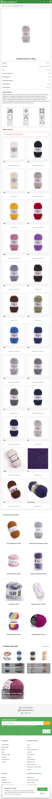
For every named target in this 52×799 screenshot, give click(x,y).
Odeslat (47, 723)
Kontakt (29, 757)
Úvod (28, 744)
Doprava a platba (31, 764)
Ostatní (3, 762)
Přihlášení (4, 777)
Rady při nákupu (31, 759)
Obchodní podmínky (32, 749)
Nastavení (42, 793)
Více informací (17, 794)
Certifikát (29, 752)
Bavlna (3, 749)
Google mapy (26, 713)
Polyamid (4, 757)
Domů (3, 5)
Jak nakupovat (30, 754)
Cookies (29, 769)
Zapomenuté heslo (6, 782)
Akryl (3, 752)
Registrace (4, 780)
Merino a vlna (9, 5)
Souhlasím (42, 789)
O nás (28, 747)
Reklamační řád (31, 762)
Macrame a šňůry (6, 754)
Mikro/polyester (5, 759)
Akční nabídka (5, 744)
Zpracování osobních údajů (34, 767)
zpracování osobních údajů (28, 725)
